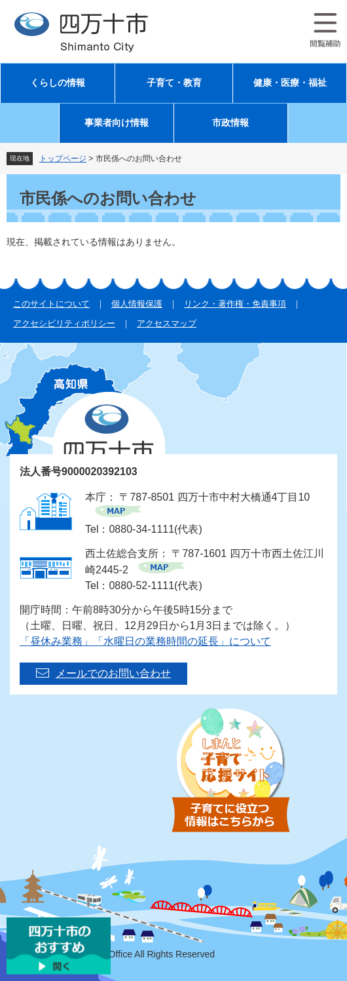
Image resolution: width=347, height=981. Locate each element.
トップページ (62, 158)
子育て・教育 (174, 83)
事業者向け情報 (116, 123)
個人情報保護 (136, 304)
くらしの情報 (57, 83)
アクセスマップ (166, 323)
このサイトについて (51, 304)
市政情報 (230, 123)
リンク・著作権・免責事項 (235, 304)
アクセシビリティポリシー (64, 323)
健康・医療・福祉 (290, 83)
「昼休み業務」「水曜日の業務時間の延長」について (145, 641)
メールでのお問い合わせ (113, 673)
